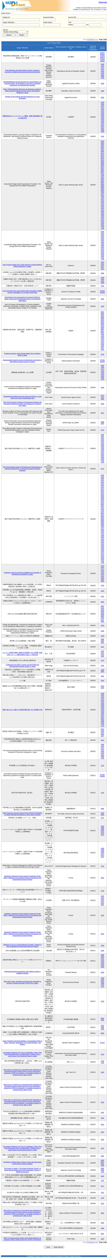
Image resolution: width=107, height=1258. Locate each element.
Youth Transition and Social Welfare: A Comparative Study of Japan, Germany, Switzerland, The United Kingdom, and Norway (22, 1042)
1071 (102, 194)
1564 (102, 1072)
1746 (102, 136)
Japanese (102, 2)
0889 (102, 187)
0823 (102, 1164)
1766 (102, 229)
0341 (102, 150)
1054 (102, 192)
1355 (102, 213)
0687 (102, 172)
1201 (102, 204)
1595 (102, 581)
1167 (102, 199)
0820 (102, 179)
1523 (102, 74)
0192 (102, 609)
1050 (102, 734)
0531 (102, 160)
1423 (102, 1054)
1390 (102, 215)
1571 (102, 818)
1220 (102, 896)
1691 (102, 643)
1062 (102, 334)
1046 (102, 97)
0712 (102, 729)
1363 (102, 826)
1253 (102, 206)
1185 (102, 1165)
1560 (102, 306)
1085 (102, 196)
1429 (102, 73)
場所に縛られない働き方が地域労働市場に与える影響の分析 (22, 710)
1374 (102, 397)
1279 (102, 69)
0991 (102, 332)
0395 (102, 1160)
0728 (102, 731)
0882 (102, 329)
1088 (102, 64)
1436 (102, 950)
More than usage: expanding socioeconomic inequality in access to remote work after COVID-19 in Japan (22, 982)
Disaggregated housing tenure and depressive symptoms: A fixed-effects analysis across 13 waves (22, 361)
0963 (102, 189)
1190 (102, 201)
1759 (102, 585)
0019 (102, 606)
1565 (102, 423)
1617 (102, 348)
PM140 (102, 292)
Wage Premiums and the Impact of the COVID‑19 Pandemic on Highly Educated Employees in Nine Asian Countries (22, 814)
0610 (102, 320)
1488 (102, 91)
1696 (102, 809)
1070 (102, 618)
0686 (102, 602)
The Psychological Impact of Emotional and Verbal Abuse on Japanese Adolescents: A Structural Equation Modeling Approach (22, 468)
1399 (102, 422)
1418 (102, 571)
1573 (102, 833)
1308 (102, 211)
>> (97, 39)
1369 (102, 830)
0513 (102, 153)
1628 (102, 223)
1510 (102, 413)
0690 (102, 1018)
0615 (102, 168)
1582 (102, 299)
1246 (102, 354)
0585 (102, 163)
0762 (102, 395)
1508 (102, 399)
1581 (102, 647)
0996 (102, 191)
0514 (102, 155)
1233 (102, 339)
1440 (102, 123)
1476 (102, 688)
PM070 (102, 58)
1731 (102, 726)
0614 (102, 167)
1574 (102, 835)
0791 (102, 177)
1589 (102, 621)
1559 (102, 625)
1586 (102, 1228)
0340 (102, 611)
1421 (102, 576)
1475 (102, 218)
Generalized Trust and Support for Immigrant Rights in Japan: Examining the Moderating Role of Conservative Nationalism (22, 299)
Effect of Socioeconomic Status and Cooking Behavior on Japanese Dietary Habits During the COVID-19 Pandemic (22, 1239)
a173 (102, 469)
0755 (102, 325)
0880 (102, 186)
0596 (102, 165)
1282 (102, 676)
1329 (102, 1118)
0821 (102, 180)
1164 (102, 66)
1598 (102, 76)
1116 (102, 198)
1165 (102, 106)
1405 (102, 1020)
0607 (102, 315)
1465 (102, 631)
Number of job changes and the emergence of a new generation (22, 97)
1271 (102, 620)
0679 (102, 686)
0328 (102, 141)
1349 (102, 71)
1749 (102, 891)
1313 (102, 343)
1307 (102, 210)
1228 (102, 109)
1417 (102, 569)
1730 (102, 78)
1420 (102, 574)
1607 (102, 736)
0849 (102, 182)
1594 (102, 579)
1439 (102, 121)
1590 (102, 680)
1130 (102, 336)
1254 (102, 208)
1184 (102, 337)
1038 (102, 665)
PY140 (102, 291)
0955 (102, 1168)
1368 (102, 828)
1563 (102, 878)
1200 (102, 203)
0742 (102, 174)
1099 (102, 1170)
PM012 (102, 54)
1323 (102, 813)
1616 (102, 346)
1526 (102, 1112)
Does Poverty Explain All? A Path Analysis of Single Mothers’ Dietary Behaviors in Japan (22, 265)
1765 (102, 227)
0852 (102, 184)
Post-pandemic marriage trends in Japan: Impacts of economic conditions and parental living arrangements (22, 71)
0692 (102, 322)
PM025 (102, 61)
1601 (102, 905)
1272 (102, 898)
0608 (102, 317)
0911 (102, 331)
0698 (102, 615)
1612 (102, 269)
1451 (102, 596)
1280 (102, 113)
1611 (102, 267)
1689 (102, 639)
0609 (102, 319)
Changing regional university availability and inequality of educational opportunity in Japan (22, 573)
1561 (102, 222)
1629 (102, 225)
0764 (102, 567)
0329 (102, 143)
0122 (102, 608)
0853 (102, 616)
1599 (102, 131)
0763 (102, 566)
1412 (102, 901)
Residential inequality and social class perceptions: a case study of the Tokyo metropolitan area (22, 397)
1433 (102, 265)
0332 (102, 148)
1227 (102, 68)
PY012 (102, 52)
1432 (102, 216)
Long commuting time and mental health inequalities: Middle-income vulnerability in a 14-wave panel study (22, 291)
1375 (102, 430)
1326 (102, 899)
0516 (102, 158)
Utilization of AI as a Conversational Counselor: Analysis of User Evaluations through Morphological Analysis (22, 945)
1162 (102, 1192)
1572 (102, 831)
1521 (102, 903)
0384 (102, 151)
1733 (102, 1061)
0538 (102, 613)
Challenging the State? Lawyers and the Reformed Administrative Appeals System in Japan (22, 665)
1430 (102, 119)
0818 (102, 327)
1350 (102, 116)
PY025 (102, 59)
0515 (102, 156)
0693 (102, 324)
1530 (102, 220)
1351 (102, 264)
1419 (102, 572)
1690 (102, 641)
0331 (102, 146)
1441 (102, 125)
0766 (102, 175)
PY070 (102, 56)
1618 (102, 349)
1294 (102, 262)
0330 (102, 144)
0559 (102, 162)
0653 (102, 170)
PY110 (102, 1043)
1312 (102, 341)
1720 (102, 1198)
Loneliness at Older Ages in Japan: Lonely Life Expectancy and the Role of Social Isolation (22, 1163)
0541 (102, 312)
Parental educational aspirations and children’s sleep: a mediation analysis (22, 972)
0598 (102, 313)
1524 (102, 128)
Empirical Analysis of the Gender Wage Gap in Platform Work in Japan (22, 354)
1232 (102, 1172)
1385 (102, 344)
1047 (102, 732)
